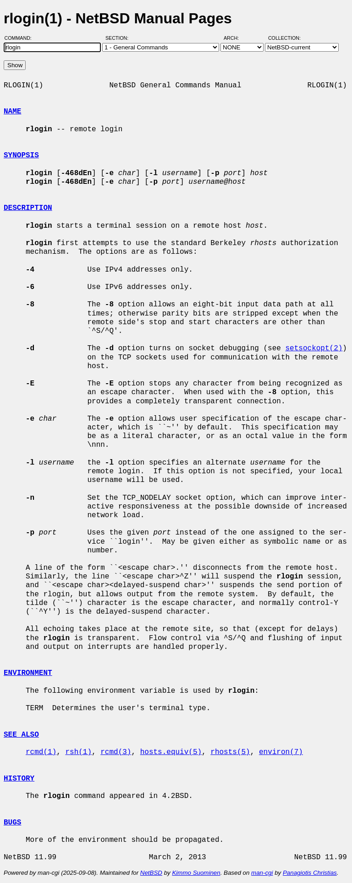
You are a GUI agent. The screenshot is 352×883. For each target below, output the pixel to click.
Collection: (284, 38)
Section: (118, 38)
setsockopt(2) (313, 348)
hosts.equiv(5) (171, 752)
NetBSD (151, 872)
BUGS (12, 823)
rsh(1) (78, 752)
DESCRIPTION (28, 208)
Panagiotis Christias (310, 872)
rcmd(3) (115, 752)
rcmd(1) (41, 752)
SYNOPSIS (21, 155)
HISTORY (19, 779)
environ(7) (281, 752)
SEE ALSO (21, 735)
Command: (21, 38)
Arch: (235, 38)
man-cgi (262, 872)
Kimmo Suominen (196, 872)
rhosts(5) (230, 752)
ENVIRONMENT (28, 673)
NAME (12, 112)
